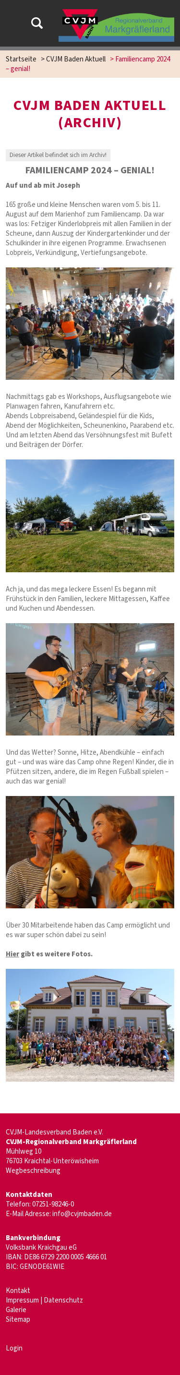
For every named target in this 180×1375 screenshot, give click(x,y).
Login (14, 1348)
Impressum (22, 1300)
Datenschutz (63, 1300)
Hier (12, 954)
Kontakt (18, 1291)
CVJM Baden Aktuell (76, 59)
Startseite (21, 59)
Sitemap (18, 1320)
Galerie (16, 1310)
